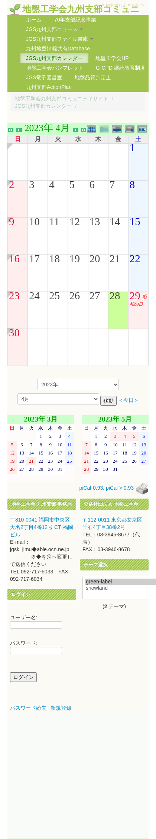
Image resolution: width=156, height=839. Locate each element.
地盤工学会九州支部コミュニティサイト (61, 98)
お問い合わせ (115, 5)
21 (115, 258)
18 (54, 258)
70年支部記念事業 (75, 20)
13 (95, 221)
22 (135, 258)
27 (95, 295)
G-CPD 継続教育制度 (120, 68)
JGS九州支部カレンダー (54, 58)
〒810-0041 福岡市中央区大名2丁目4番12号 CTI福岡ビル (41, 527)
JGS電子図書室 (44, 77)
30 (14, 332)
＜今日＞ (128, 400)
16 (14, 258)
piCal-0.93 (91, 488)
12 (74, 221)
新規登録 (61, 708)
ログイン (138, 5)
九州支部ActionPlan (49, 87)
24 (34, 295)
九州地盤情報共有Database (58, 48)
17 (34, 258)
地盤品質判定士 (93, 77)
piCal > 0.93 (120, 488)
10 (34, 221)
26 (74, 295)
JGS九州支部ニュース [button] (54, 29)
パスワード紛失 (28, 708)
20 (95, 258)
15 (135, 221)
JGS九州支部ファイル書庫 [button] (59, 39)
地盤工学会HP (112, 58)
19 (74, 258)
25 (54, 295)
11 (54, 221)
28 (115, 295)
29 (135, 295)
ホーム (34, 20)
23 (14, 295)
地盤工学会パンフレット (54, 68)
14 (115, 221)
